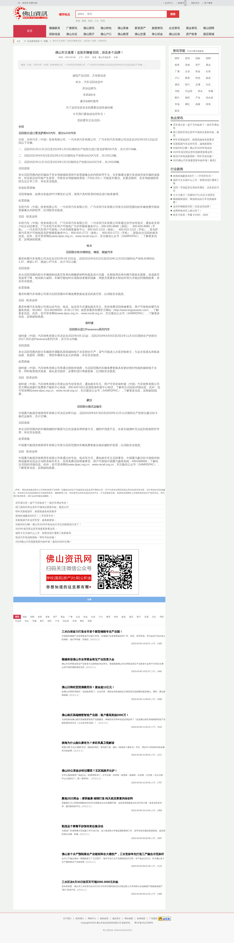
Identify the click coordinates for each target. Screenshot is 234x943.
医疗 (187, 84)
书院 (177, 91)
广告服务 (153, 918)
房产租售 (191, 34)
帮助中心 (92, 918)
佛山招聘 (208, 28)
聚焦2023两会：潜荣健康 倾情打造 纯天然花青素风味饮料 (97, 798)
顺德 (84, 21)
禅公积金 (157, 34)
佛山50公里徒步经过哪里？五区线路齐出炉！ (89, 770)
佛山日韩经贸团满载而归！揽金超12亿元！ (88, 687)
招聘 (208, 58)
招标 (197, 58)
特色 (197, 78)
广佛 (177, 71)
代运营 (188, 91)
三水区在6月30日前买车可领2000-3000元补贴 (90, 881)
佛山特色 (105, 28)
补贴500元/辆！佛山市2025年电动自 (192, 148)
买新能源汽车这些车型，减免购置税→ (193, 143)
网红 (187, 104)
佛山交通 (140, 34)
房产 (197, 64)
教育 (187, 78)
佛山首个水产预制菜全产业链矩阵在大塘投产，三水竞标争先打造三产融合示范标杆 (113, 854)
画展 (197, 104)
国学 (177, 58)
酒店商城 (208, 34)
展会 (208, 64)
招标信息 (54, 34)
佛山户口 (105, 34)
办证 (208, 84)
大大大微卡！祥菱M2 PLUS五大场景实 (194, 195)
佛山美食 (123, 28)
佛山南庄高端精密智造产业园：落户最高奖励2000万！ (95, 715)
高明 (102, 21)
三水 (96, 21)
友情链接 (141, 918)
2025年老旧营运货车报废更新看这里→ (194, 152)
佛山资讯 (88, 28)
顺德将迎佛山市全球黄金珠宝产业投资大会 (88, 659)
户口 (177, 78)
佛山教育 (123, 34)
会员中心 (167, 3)
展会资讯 (191, 28)
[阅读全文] (95, 639)
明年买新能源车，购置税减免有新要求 (193, 139)
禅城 (78, 21)
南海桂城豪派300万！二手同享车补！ (193, 176)
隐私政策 (104, 918)
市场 (177, 104)
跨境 (208, 104)
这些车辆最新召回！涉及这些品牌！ (192, 206)
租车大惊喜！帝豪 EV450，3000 (190, 214)
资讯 (187, 58)
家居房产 (140, 28)
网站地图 (129, 918)
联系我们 (80, 918)
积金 (197, 71)
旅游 (208, 78)
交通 (197, 84)
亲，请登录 (23, 3)
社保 (208, 71)
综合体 (209, 97)
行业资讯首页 (32, 41)
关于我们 (67, 918)
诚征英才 (116, 918)
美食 (187, 64)
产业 (197, 97)
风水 (200, 91)
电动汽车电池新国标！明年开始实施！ (193, 156)
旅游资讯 (157, 28)
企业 (187, 71)
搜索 (172, 14)
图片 (177, 97)
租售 (177, 64)
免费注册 (33, 3)
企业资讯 (174, 28)
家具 (177, 110)
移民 (187, 97)
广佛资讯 (71, 28)
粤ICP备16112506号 (143, 923)
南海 (90, 21)
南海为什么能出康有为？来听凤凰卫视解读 (88, 742)
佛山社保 (174, 34)
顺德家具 (54, 28)
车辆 (44, 41)
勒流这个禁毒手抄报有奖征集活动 (82, 826)
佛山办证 (71, 34)
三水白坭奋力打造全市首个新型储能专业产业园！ (92, 631)
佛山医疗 (88, 34)
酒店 (177, 84)
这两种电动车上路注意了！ (187, 210)
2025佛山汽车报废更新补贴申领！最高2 (194, 160)
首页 (29, 30)
